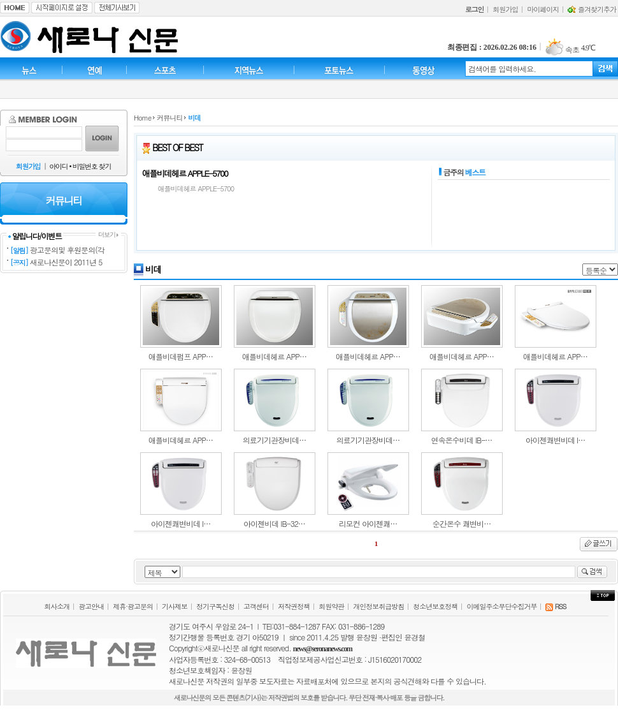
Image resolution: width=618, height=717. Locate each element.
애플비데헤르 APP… (274, 356)
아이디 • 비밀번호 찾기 (80, 166)
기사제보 (174, 606)
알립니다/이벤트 (34, 235)
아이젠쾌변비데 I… (556, 439)
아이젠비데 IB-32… (274, 523)
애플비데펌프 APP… (180, 356)
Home (142, 117)
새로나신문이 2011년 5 (66, 261)
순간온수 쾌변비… (462, 523)
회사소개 (56, 606)
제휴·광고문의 (133, 606)
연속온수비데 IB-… (461, 439)
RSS (555, 606)
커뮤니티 (169, 117)
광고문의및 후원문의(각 (67, 249)
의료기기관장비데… (274, 439)
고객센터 (256, 606)
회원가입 (505, 9)
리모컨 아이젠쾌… (368, 523)
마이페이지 (543, 9)
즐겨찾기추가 (592, 9)
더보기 (108, 234)
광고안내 (91, 606)
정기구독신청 (215, 606)
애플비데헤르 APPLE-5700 (184, 173)
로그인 (474, 9)
